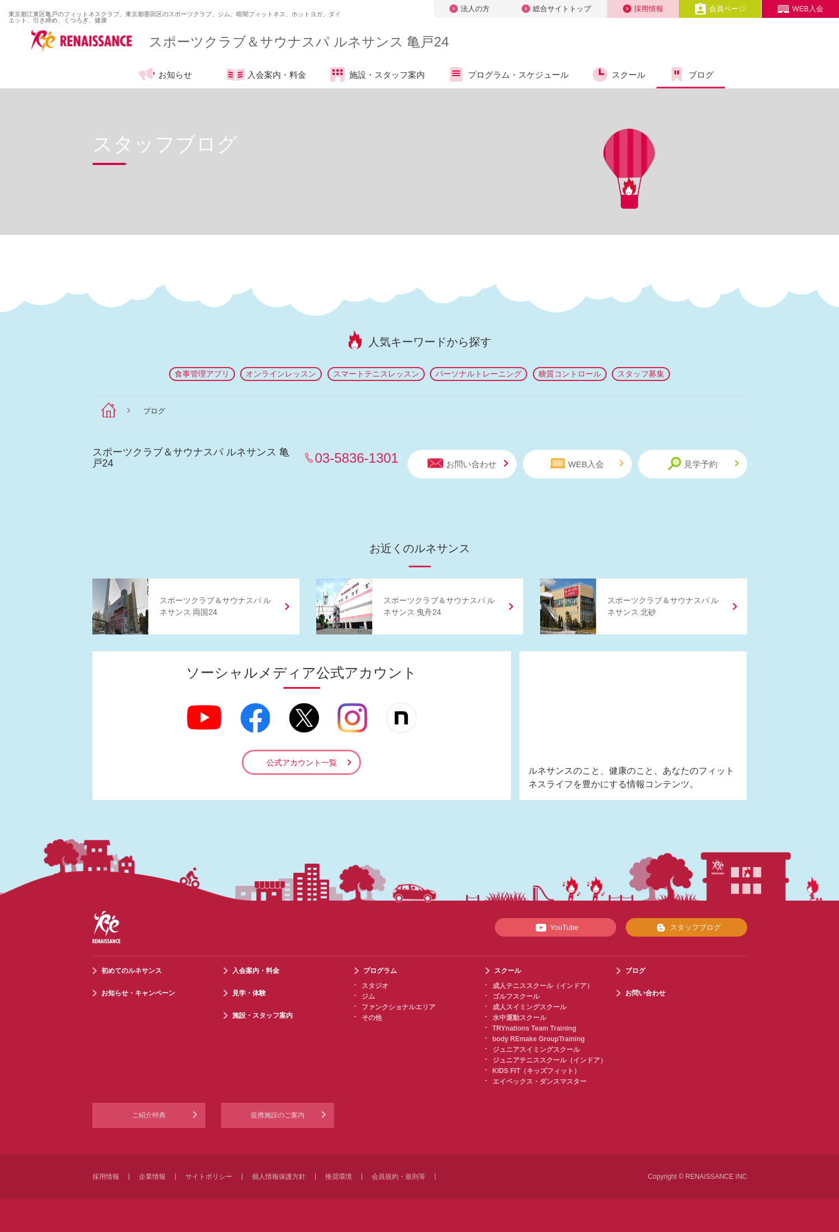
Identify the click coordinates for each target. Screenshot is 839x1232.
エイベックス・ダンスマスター (540, 1081)
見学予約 (703, 464)
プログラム (380, 971)
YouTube (555, 928)
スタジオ (375, 986)
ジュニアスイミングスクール (536, 1050)
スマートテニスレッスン (376, 373)
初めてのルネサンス (131, 971)
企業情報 (152, 1177)
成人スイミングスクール (529, 1007)
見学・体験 (249, 993)
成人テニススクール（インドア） (543, 986)
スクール (618, 74)
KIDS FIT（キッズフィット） (537, 1071)
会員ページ (720, 9)
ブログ (691, 74)
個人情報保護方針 (279, 1177)
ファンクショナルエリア (398, 1007)
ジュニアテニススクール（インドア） (550, 1060)
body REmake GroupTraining (539, 1039)
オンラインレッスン (281, 373)
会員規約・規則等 (398, 1177)
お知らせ (165, 74)
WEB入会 (800, 8)
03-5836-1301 (357, 457)
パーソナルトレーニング (478, 373)
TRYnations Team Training (534, 1028)
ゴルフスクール (516, 996)
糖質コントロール (569, 373)
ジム (368, 996)
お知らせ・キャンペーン (138, 993)
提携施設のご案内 (277, 1115)
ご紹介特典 (149, 1115)
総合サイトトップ (556, 8)
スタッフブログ (686, 928)
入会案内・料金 (266, 75)
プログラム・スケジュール (508, 74)
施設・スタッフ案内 (377, 74)
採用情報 (643, 8)
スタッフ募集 (640, 373)
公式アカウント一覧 (301, 762)
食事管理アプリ (202, 373)
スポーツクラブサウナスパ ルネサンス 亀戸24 (299, 41)
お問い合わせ (468, 463)
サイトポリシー (208, 1177)
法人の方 (469, 8)
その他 (372, 1018)
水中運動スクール (519, 1018)
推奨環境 (338, 1177)
